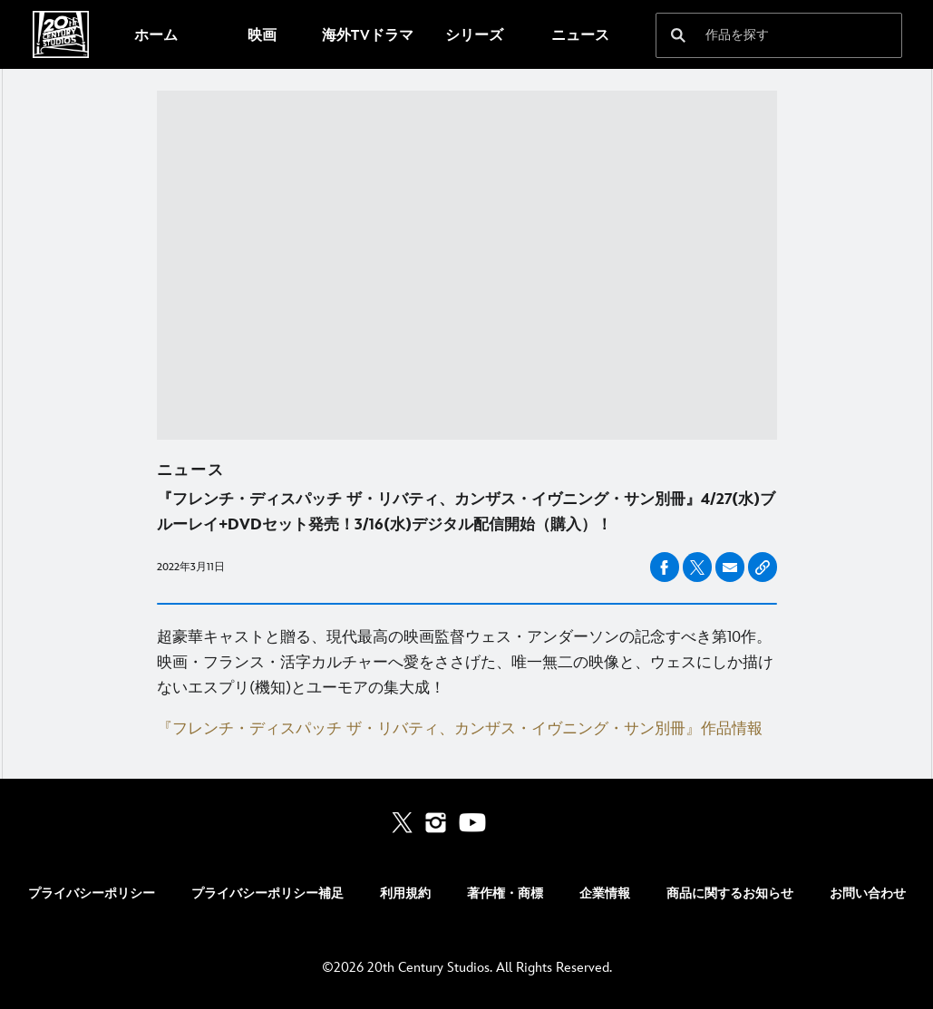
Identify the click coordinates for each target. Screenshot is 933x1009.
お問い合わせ (868, 893)
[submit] (678, 35)
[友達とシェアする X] (697, 567)
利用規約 (405, 893)
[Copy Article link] (762, 567)
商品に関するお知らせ (729, 893)
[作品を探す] (766, 35)
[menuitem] (155, 34)
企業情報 (604, 893)
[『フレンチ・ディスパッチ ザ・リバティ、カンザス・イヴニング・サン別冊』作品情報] (467, 729)
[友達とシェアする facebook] (664, 567)
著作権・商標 (505, 893)
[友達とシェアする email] (730, 567)
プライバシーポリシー (91, 893)
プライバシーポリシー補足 (267, 893)
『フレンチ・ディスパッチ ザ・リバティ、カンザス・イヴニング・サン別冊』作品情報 (460, 729)
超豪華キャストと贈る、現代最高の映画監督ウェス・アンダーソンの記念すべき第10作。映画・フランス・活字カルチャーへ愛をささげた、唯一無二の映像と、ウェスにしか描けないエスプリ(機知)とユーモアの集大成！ (465, 662)
